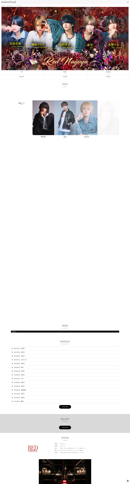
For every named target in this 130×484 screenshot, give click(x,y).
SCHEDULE (108, 72)
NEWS (65, 72)
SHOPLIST (10, 5)
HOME (3, 5)
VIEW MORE (65, 407)
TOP (21, 72)
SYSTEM (65, 77)
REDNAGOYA (18, 5)
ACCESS (108, 77)
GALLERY (21, 77)
